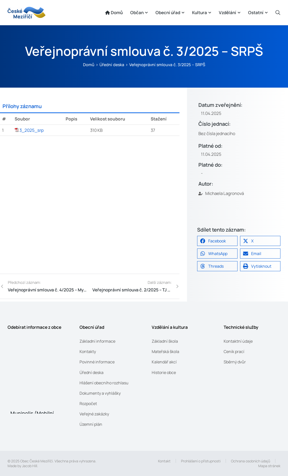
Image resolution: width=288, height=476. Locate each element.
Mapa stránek (269, 465)
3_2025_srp (31, 130)
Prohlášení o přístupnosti (201, 461)
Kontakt (164, 461)
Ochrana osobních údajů (250, 461)
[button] (217, 241)
